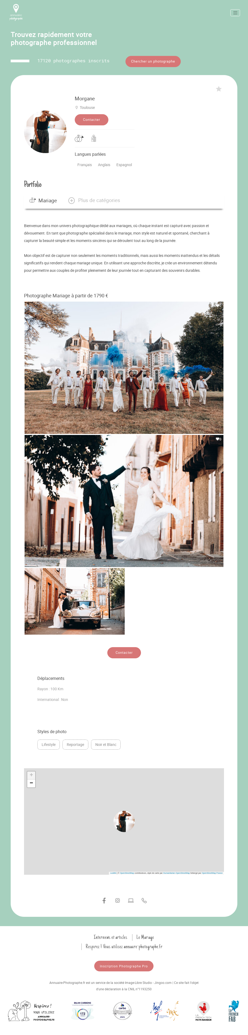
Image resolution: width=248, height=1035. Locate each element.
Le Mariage (145, 935)
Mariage (43, 197)
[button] (94, 197)
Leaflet (113, 870)
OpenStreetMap (127, 870)
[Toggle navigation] (235, 12)
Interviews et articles (110, 935)
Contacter (91, 117)
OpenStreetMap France (212, 870)
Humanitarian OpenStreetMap (176, 870)
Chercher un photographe (153, 61)
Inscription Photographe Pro (124, 963)
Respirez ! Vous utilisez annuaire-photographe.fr (124, 944)
